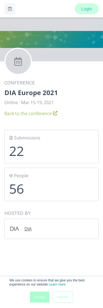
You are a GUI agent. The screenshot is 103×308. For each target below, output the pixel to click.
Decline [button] (62, 297)
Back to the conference (30, 113)
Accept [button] (40, 297)
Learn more (57, 284)
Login (86, 9)
